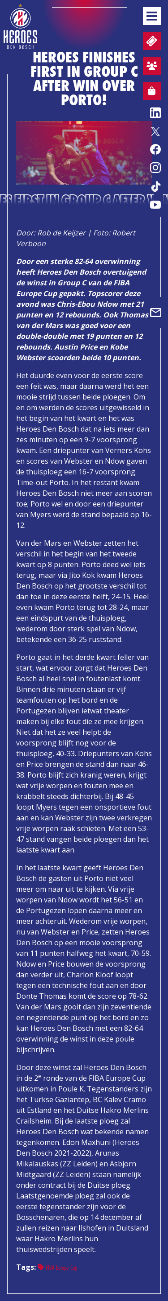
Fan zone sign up (150, 67)
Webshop (149, 92)
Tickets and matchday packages (151, 41)
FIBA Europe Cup (57, 1267)
